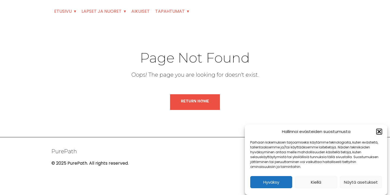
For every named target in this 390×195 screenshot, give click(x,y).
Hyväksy (271, 182)
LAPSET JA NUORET (102, 11)
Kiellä (316, 182)
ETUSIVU (63, 11)
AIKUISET (140, 11)
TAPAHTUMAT (170, 11)
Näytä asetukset (361, 182)
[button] (379, 131)
